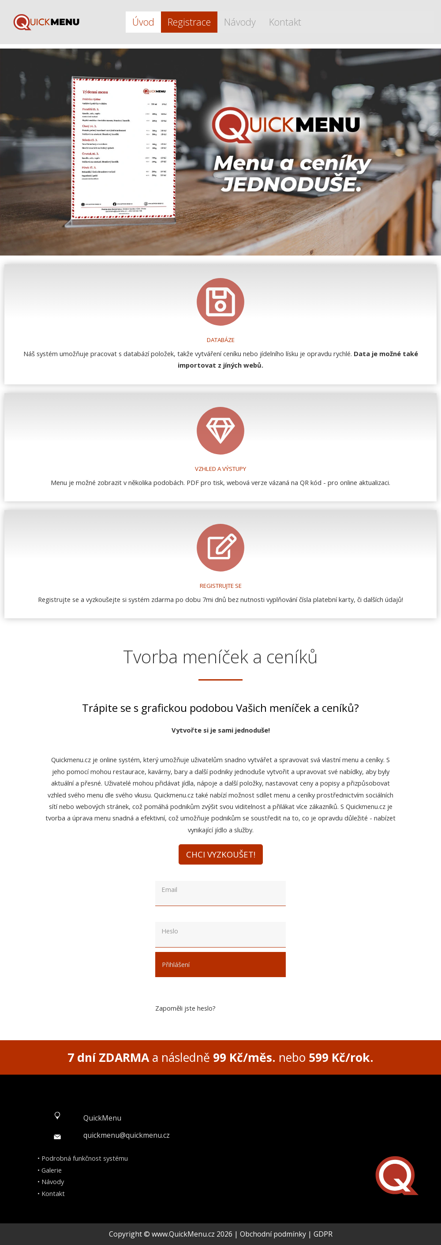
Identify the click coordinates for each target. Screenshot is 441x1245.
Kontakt (285, 21)
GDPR (323, 1234)
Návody (240, 21)
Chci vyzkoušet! (220, 854)
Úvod (143, 21)
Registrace (189, 21)
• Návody (50, 1181)
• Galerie (49, 1170)
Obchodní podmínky (273, 1234)
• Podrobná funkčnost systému (82, 1158)
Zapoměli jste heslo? (185, 1008)
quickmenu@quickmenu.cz (126, 1135)
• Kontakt (51, 1193)
